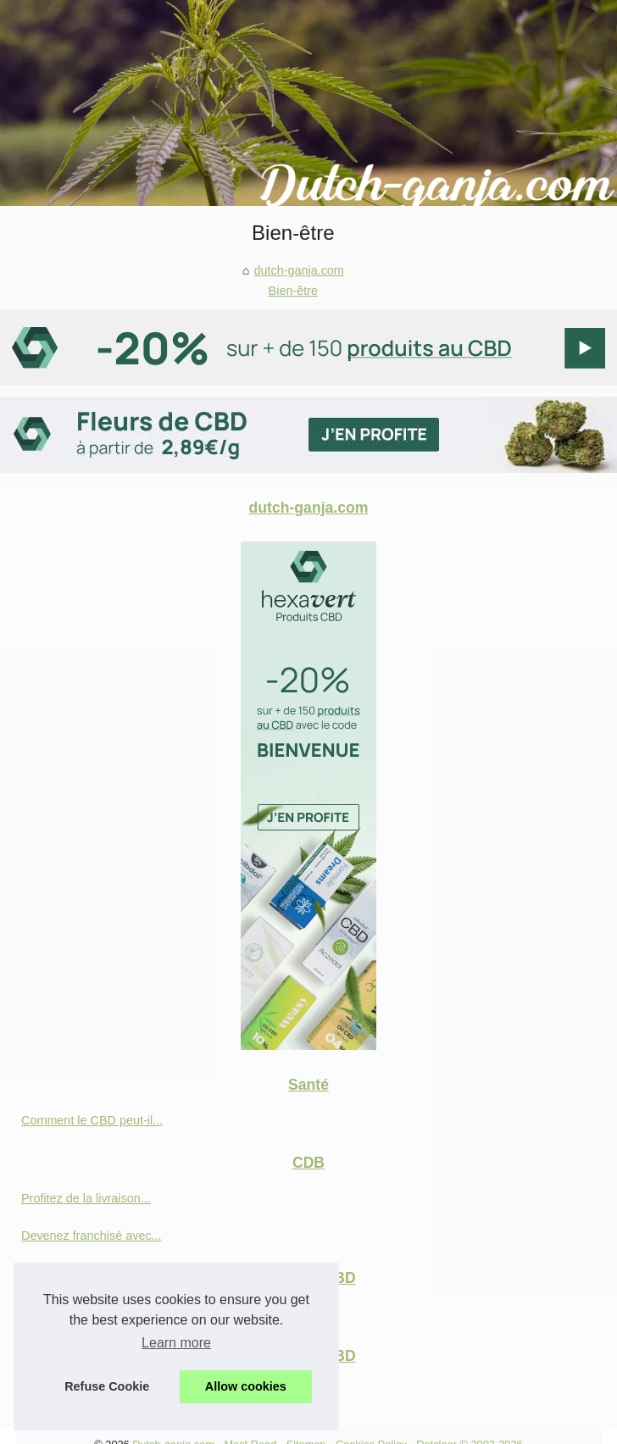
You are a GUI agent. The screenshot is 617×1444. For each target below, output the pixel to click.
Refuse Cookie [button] (106, 1386)
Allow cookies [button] (245, 1386)
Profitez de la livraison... (86, 1198)
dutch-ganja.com (298, 270)
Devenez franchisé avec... (91, 1235)
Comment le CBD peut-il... (92, 1120)
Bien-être (293, 290)
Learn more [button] (176, 1343)
